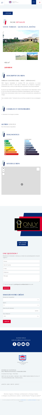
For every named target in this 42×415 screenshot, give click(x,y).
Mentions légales (8, 394)
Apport (4, 302)
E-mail (5, 268)
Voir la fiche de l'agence (22, 243)
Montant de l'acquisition (8, 297)
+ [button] (3, 168)
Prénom (5, 261)
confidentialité (23, 399)
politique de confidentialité (21, 284)
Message (6, 276)
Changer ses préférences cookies (11, 395)
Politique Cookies (33, 394)
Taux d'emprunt (6, 313)
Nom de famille (7, 265)
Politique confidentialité (21, 394)
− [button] (3, 171)
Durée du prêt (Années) (8, 308)
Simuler (6, 321)
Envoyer (6, 288)
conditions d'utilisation (32, 399)
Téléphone (5, 272)
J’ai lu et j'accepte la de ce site (19, 284)
